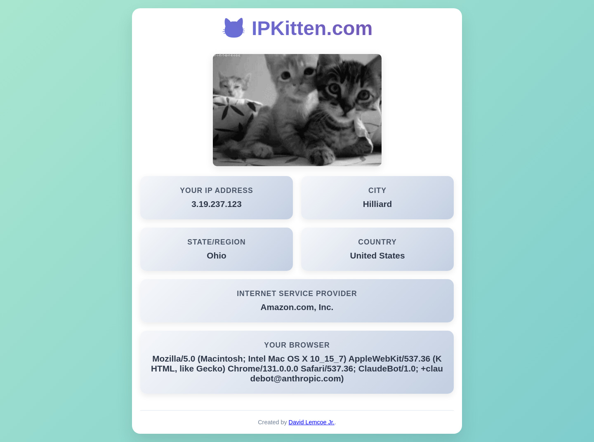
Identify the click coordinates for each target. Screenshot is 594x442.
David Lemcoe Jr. (312, 422)
